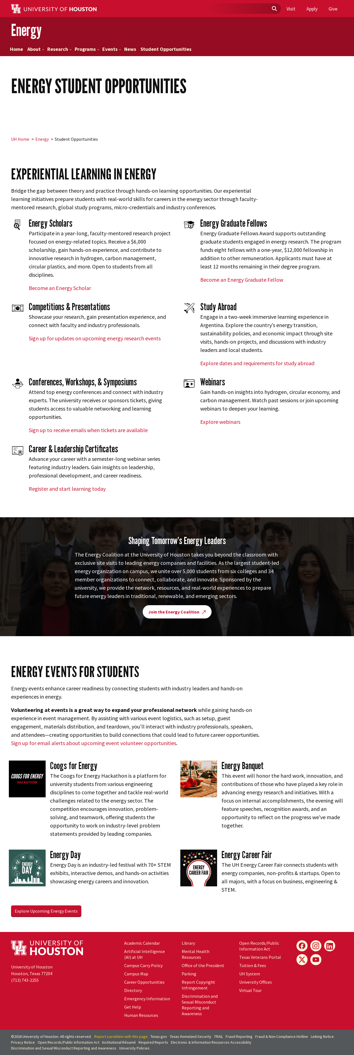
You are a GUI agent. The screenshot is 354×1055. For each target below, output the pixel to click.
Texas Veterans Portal (260, 957)
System (249, 973)
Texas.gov (158, 1036)
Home (16, 49)
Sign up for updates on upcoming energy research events (95, 338)
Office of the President (203, 965)
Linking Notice (322, 1036)
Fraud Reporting (239, 1036)
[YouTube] (315, 959)
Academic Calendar (142, 943)
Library (188, 943)
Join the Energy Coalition (177, 612)
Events (111, 49)
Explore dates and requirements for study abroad (257, 363)
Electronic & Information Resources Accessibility (211, 1042)
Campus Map (136, 973)
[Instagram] (315, 945)
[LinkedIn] (329, 945)
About (35, 49)
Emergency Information (147, 998)
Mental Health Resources (195, 954)
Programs (87, 49)
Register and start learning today (67, 488)
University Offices (255, 982)
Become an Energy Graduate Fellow (241, 279)
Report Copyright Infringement (198, 985)
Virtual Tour (250, 990)
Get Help (132, 1007)
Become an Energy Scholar (60, 287)
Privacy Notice (23, 1042)
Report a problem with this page (121, 1036)
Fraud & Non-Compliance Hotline (281, 1036)
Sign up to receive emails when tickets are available (88, 430)
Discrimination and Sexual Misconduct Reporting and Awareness (200, 1004)
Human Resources (141, 1015)
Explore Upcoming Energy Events (46, 911)
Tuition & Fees (252, 965)
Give (333, 9)
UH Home (20, 139)
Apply (311, 9)
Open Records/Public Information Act (259, 946)
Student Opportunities (165, 49)
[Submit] (274, 9)
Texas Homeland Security (190, 1036)
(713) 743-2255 (25, 980)
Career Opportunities (144, 982)
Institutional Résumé (119, 1042)
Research (59, 49)
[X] (302, 959)
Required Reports (153, 1042)
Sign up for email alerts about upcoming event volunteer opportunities (93, 743)
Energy (26, 30)
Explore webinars (220, 421)
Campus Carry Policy (143, 965)
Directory (133, 990)
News (130, 49)
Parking (189, 973)
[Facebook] (302, 945)
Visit (291, 9)
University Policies (134, 1048)
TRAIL (218, 1036)
